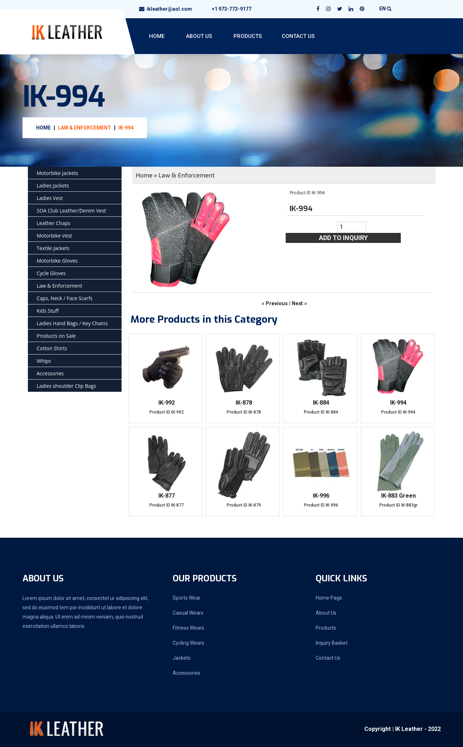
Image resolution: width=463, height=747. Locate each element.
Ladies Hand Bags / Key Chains (72, 323)
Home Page (329, 598)
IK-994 (125, 128)
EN (385, 8)
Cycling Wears (188, 643)
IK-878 (244, 402)
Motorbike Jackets (57, 173)
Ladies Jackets (53, 185)
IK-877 (166, 495)
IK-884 (321, 402)
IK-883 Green (398, 495)
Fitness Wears (188, 628)
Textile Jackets (53, 248)
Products (247, 36)
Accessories (50, 373)
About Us (199, 36)
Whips (44, 360)
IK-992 (166, 402)
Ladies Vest (50, 198)
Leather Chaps (53, 223)
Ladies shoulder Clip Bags (66, 385)
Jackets (182, 658)
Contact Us (298, 36)
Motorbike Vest (54, 235)
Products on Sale (56, 335)
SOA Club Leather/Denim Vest (71, 210)
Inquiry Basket (332, 643)
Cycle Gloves (51, 273)
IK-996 (321, 495)
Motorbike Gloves (57, 260)
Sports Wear (187, 598)
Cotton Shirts (52, 348)
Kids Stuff (48, 310)
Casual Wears (188, 613)
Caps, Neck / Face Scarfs (65, 298)
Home (156, 36)
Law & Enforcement (84, 128)
